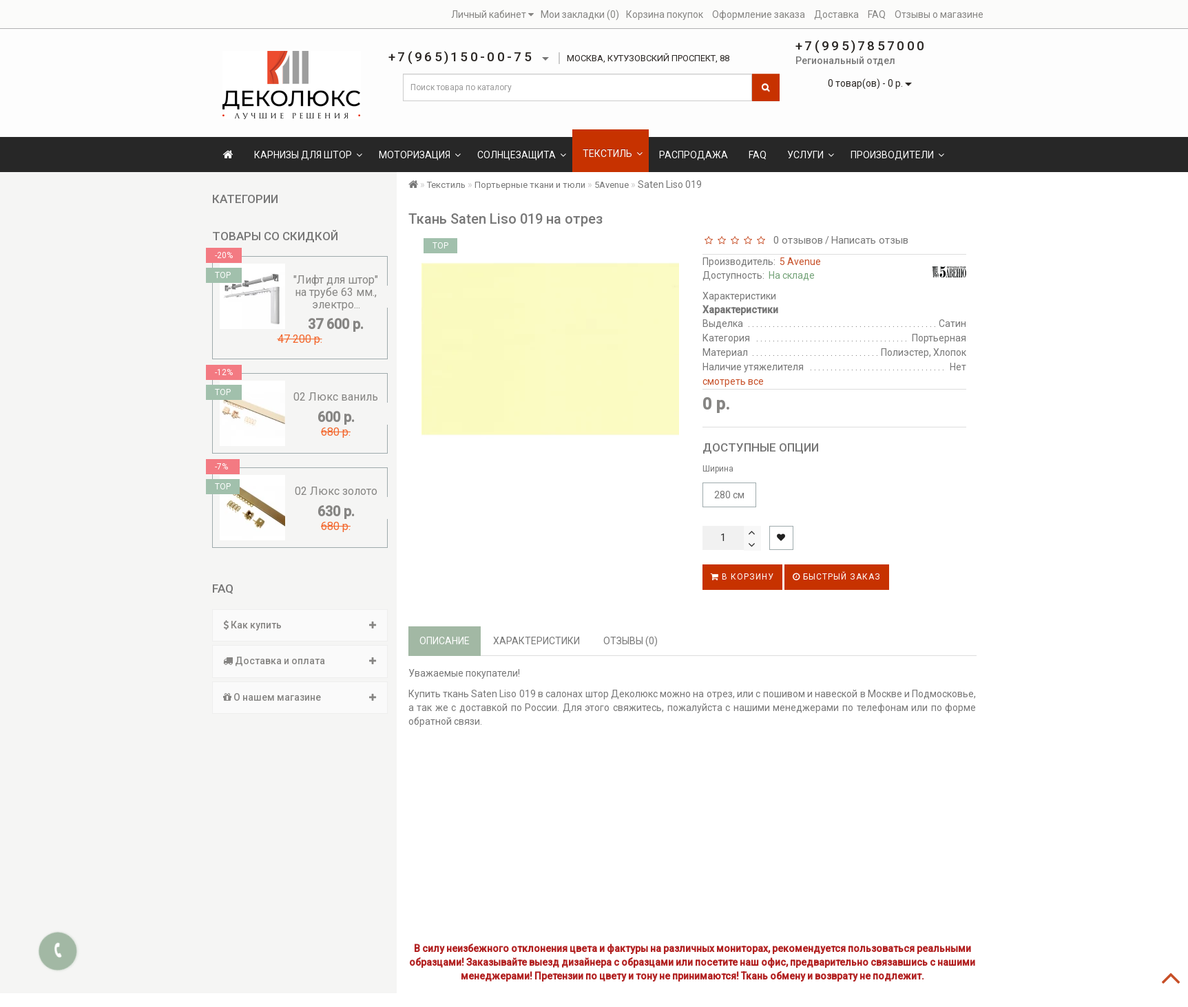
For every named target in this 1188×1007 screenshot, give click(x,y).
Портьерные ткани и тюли (530, 185)
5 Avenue (800, 261)
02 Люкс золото (336, 491)
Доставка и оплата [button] (300, 660)
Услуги (810, 154)
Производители (897, 154)
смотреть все (733, 381)
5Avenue (611, 185)
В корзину (742, 577)
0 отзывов (795, 240)
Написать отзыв (869, 240)
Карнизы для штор (308, 154)
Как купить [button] (300, 624)
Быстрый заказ (837, 577)
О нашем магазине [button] (300, 697)
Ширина (717, 469)
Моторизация (420, 154)
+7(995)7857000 (860, 46)
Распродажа (693, 154)
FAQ (758, 154)
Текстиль (613, 153)
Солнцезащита (521, 154)
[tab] (300, 625)
